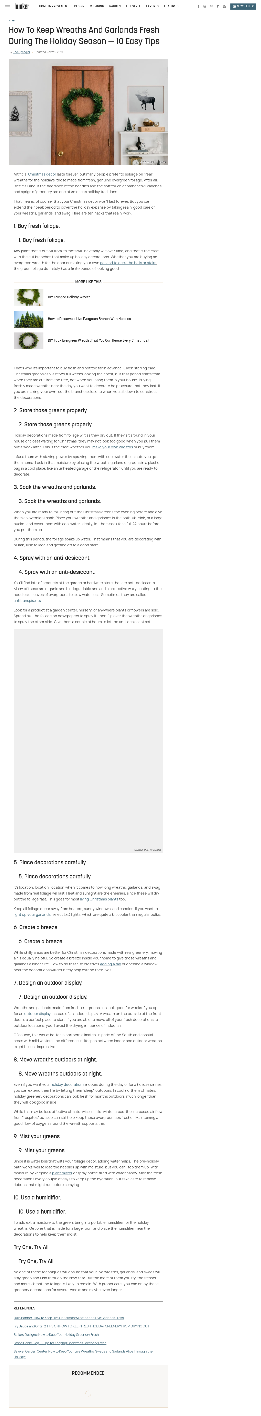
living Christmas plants (99, 899)
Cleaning (97, 6)
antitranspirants (27, 601)
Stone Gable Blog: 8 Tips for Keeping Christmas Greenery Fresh (60, 1343)
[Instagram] (205, 6)
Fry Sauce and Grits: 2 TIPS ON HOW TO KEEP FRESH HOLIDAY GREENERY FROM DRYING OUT (81, 1326)
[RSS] (224, 6)
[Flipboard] (218, 6)
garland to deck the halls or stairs (128, 263)
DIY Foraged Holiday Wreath (69, 297)
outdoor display (37, 1014)
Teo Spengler (21, 52)
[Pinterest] (211, 6)
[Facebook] (198, 6)
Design (79, 6)
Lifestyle (133, 6)
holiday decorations (67, 1085)
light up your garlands (32, 915)
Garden (115, 6)
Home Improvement (54, 6)
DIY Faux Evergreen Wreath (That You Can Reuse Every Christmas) (98, 341)
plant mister (62, 1173)
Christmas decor (42, 174)
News (12, 21)
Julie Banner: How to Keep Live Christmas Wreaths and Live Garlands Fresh (69, 1318)
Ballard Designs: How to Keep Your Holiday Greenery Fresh (56, 1334)
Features (171, 6)
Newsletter (243, 6)
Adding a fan (110, 964)
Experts (152, 6)
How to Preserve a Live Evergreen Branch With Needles (89, 319)
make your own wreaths (112, 447)
